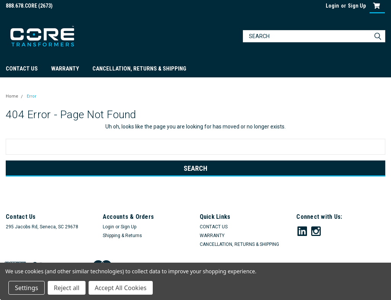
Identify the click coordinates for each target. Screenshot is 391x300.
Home (12, 96)
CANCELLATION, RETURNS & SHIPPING (139, 68)
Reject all (66, 288)
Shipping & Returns (122, 235)
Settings (26, 288)
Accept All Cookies (121, 288)
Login (332, 6)
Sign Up (357, 6)
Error (31, 96)
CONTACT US (22, 68)
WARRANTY (65, 68)
